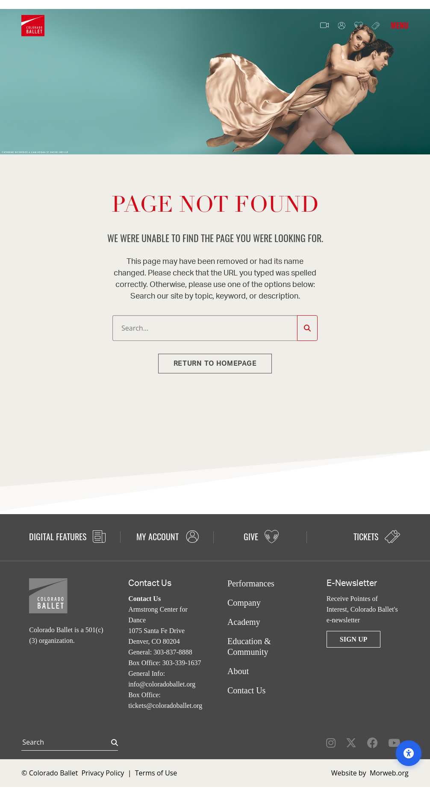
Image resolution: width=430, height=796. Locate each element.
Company (244, 602)
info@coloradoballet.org (161, 684)
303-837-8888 (172, 652)
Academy (243, 622)
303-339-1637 (181, 662)
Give (358, 26)
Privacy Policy (102, 773)
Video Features (324, 26)
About (238, 671)
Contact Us (246, 690)
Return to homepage (215, 363)
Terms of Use (156, 773)
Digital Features (67, 536)
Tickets (375, 25)
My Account (341, 26)
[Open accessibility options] (408, 753)
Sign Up (353, 639)
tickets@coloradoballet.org (165, 705)
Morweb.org (389, 773)
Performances (250, 583)
